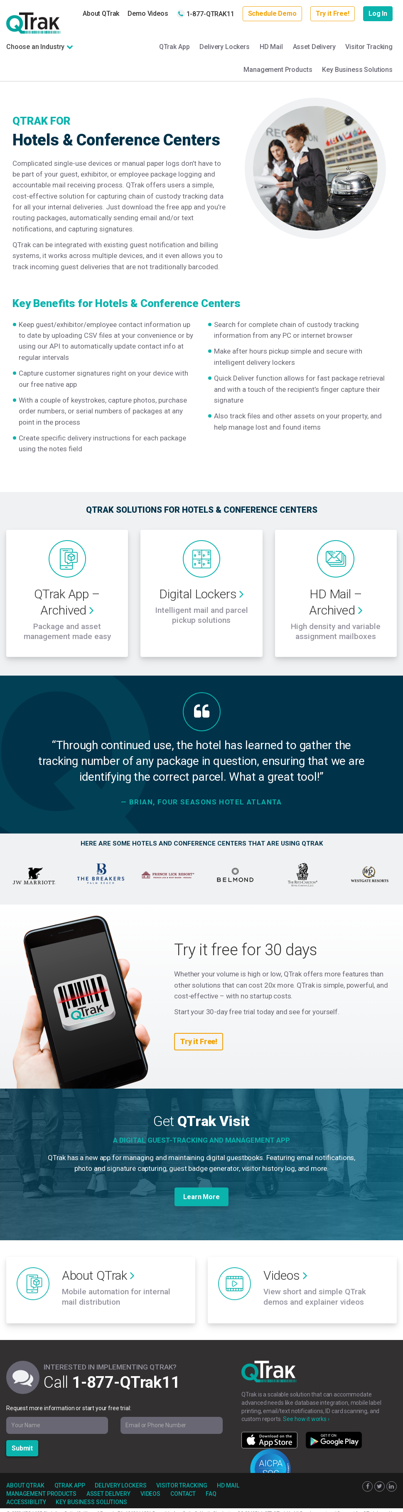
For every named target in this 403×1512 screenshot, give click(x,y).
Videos (150, 1484)
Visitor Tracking (369, 47)
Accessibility (26, 1492)
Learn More (201, 1192)
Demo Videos (148, 13)
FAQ (211, 1484)
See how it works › (306, 1409)
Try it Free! (332, 13)
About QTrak (101, 13)
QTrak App (174, 47)
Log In (378, 13)
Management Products (277, 70)
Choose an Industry (35, 47)
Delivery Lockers (224, 47)
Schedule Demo (272, 13)
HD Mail (271, 47)
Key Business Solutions (357, 70)
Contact (183, 1484)
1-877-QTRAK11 (205, 14)
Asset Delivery (314, 47)
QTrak (33, 23)
